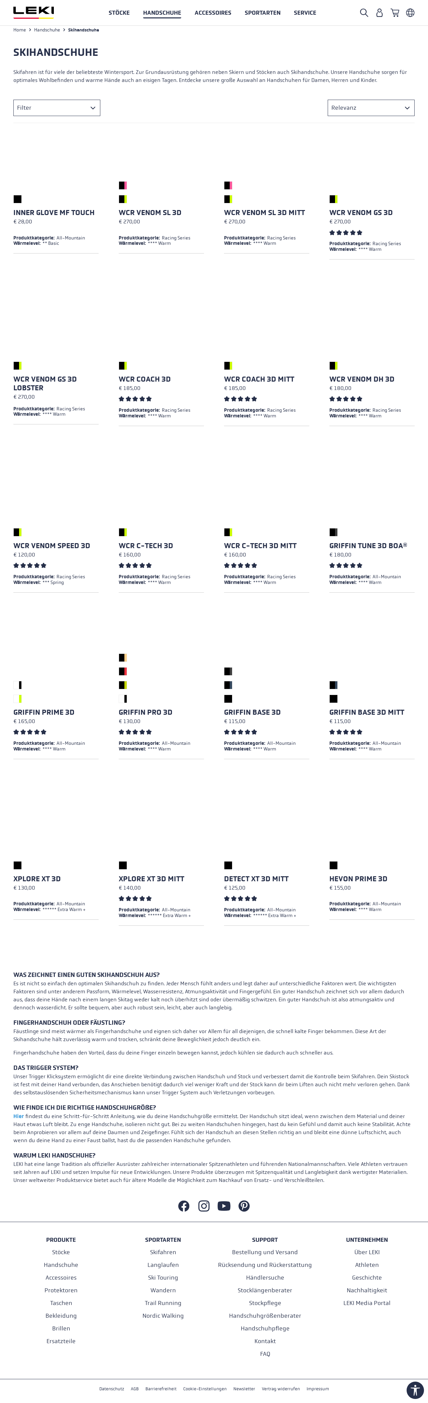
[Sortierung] (371, 110)
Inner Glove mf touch (54, 215)
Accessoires (61, 1277)
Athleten (367, 1264)
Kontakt (265, 1340)
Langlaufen (163, 1264)
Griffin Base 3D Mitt (366, 714)
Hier (18, 1118)
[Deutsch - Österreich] (410, 12)
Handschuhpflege (265, 1328)
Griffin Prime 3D (44, 714)
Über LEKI (367, 1252)
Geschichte (367, 1277)
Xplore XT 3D (37, 881)
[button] (262, 12)
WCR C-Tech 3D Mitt (260, 548)
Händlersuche (265, 1277)
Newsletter (245, 1389)
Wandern (163, 1290)
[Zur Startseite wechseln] (40, 13)
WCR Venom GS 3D (361, 215)
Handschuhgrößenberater (265, 1315)
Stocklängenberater (265, 1290)
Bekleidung (61, 1315)
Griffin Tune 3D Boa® (368, 548)
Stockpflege (265, 1302)
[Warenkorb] (395, 12)
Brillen (61, 1328)
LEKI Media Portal (367, 1302)
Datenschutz (107, 1389)
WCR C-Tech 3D (146, 548)
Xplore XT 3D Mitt (151, 881)
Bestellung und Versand (265, 1252)
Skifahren (163, 1252)
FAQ (265, 1353)
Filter (24, 110)
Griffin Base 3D (252, 714)
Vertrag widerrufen (284, 1389)
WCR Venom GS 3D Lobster (45, 386)
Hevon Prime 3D (358, 881)
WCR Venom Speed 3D (51, 548)
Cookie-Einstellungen (204, 1389)
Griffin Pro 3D (146, 714)
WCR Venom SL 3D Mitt (264, 215)
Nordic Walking (163, 1315)
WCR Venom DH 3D (362, 381)
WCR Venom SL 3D (150, 215)
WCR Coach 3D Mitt (259, 381)
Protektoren (61, 1290)
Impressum (322, 1389)
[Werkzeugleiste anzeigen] (415, 1390)
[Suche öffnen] (364, 12)
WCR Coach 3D (145, 381)
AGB (131, 1389)
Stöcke (61, 1252)
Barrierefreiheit (158, 1389)
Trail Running (163, 1302)
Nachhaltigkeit (367, 1290)
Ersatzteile (61, 1340)
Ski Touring (163, 1277)
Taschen (61, 1302)
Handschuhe (61, 1264)
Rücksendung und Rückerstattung (265, 1264)
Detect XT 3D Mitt (256, 881)
